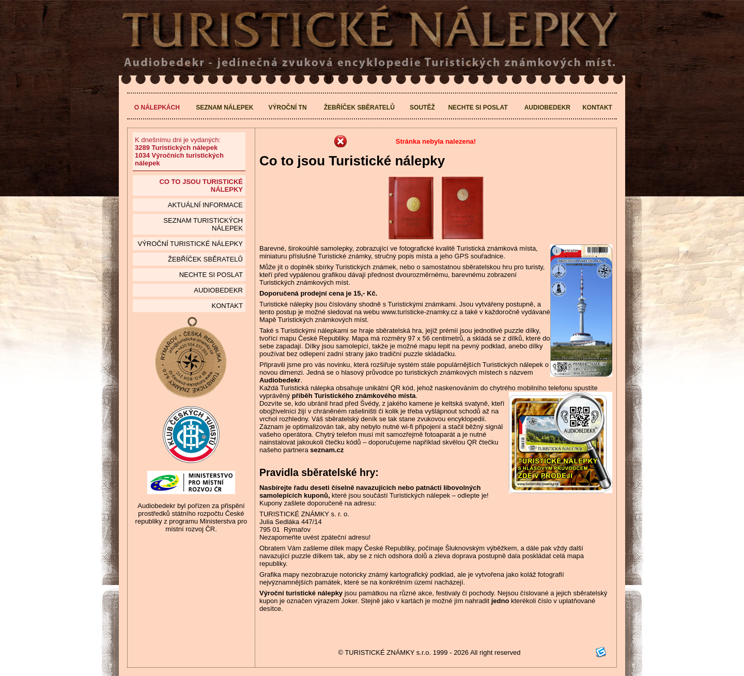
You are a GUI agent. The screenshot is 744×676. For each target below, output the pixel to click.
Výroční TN (288, 107)
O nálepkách (157, 107)
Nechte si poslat (477, 107)
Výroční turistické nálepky (189, 244)
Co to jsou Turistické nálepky (201, 185)
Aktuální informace (205, 205)
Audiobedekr (547, 107)
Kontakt (597, 107)
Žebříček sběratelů (359, 107)
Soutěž (422, 107)
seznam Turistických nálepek (203, 224)
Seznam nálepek (224, 107)
